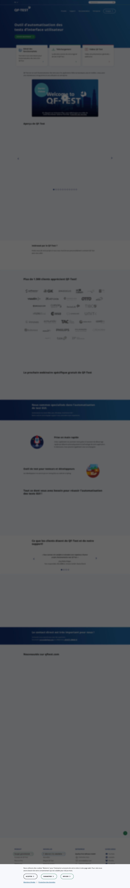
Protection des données (46, 882)
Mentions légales (29, 882)
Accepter (30, 876)
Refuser (67, 876)
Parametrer (49, 876)
